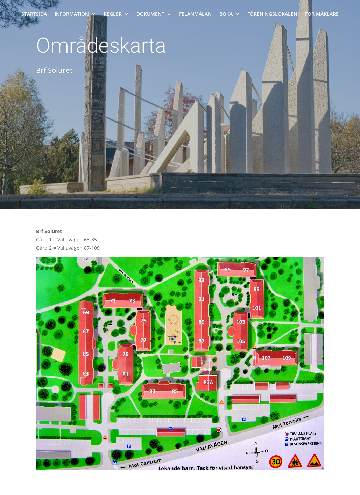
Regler (113, 14)
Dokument (150, 14)
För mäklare (322, 14)
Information (72, 14)
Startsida (34, 14)
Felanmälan (195, 14)
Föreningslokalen (272, 14)
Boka (226, 14)
